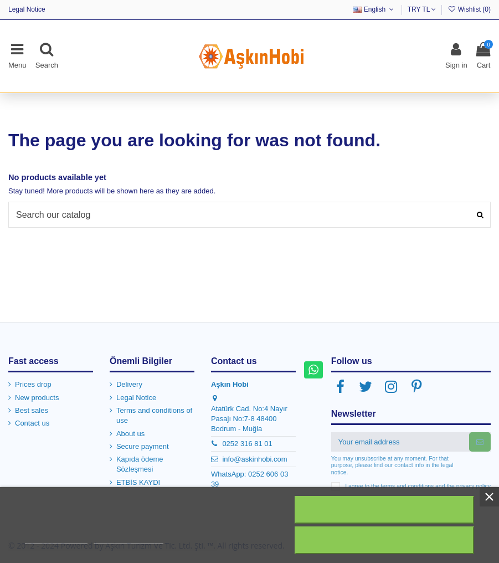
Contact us (32, 423)
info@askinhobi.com (254, 459)
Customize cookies (128, 539)
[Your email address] (400, 442)
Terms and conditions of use (154, 415)
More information (56, 539)
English (374, 9)
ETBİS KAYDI (138, 482)
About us (130, 433)
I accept (384, 540)
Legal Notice (26, 9)
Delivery (129, 384)
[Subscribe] (480, 442)
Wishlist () (469, 9)
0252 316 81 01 (247, 443)
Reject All (384, 509)
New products (37, 397)
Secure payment (142, 446)
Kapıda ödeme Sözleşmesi (139, 464)
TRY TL (422, 9)
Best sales (31, 410)
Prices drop (33, 384)
